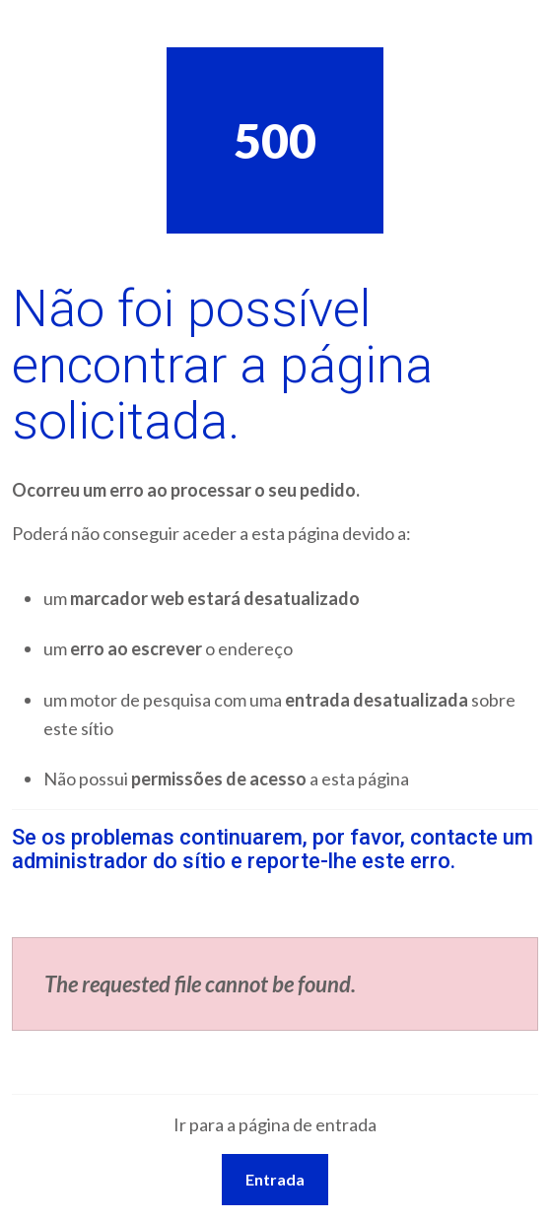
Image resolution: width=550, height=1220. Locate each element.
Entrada (275, 1179)
